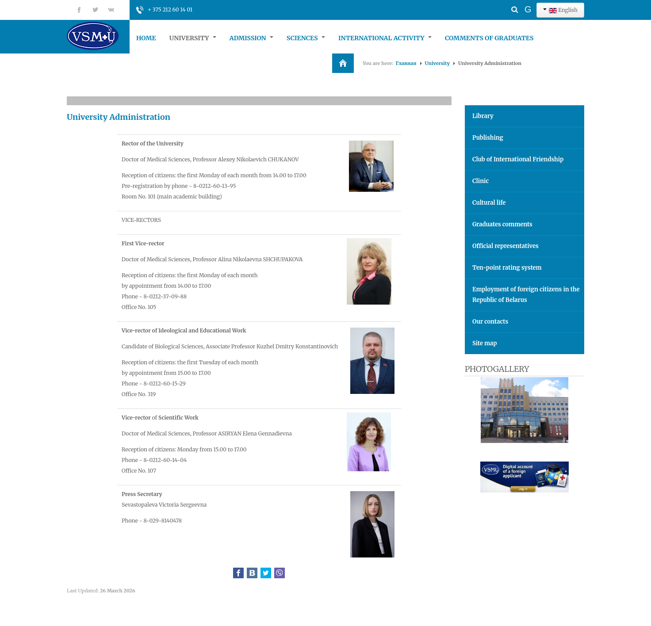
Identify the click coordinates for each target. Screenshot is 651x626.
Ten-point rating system (507, 267)
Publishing (487, 137)
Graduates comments (502, 224)
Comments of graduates (489, 38)
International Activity (385, 38)
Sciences (306, 38)
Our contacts (490, 321)
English (560, 10)
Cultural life (488, 202)
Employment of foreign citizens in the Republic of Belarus (526, 295)
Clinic (480, 181)
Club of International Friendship (517, 159)
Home (146, 38)
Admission (251, 38)
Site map (484, 343)
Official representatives (505, 246)
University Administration (118, 117)
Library (483, 116)
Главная (406, 63)
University (192, 38)
